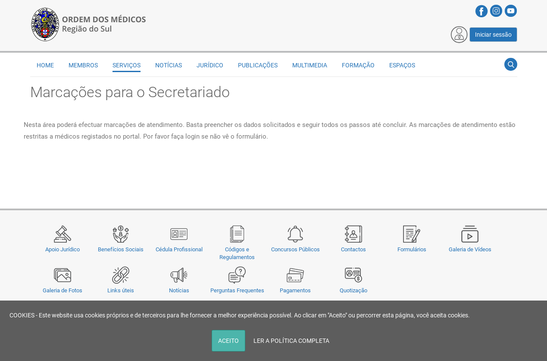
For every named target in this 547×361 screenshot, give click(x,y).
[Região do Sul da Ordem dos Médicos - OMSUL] (88, 23)
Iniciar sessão (493, 34)
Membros (83, 65)
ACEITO (228, 340)
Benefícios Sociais (121, 249)
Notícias (179, 290)
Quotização (353, 290)
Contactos (353, 249)
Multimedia (309, 65)
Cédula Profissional (179, 249)
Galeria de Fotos (62, 290)
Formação (358, 65)
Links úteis (120, 290)
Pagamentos (295, 290)
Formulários (411, 249)
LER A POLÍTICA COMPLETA (291, 340)
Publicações (258, 65)
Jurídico (210, 65)
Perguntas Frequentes (237, 290)
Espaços (402, 65)
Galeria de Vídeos (470, 249)
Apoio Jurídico (62, 249)
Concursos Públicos (295, 249)
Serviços (127, 65)
